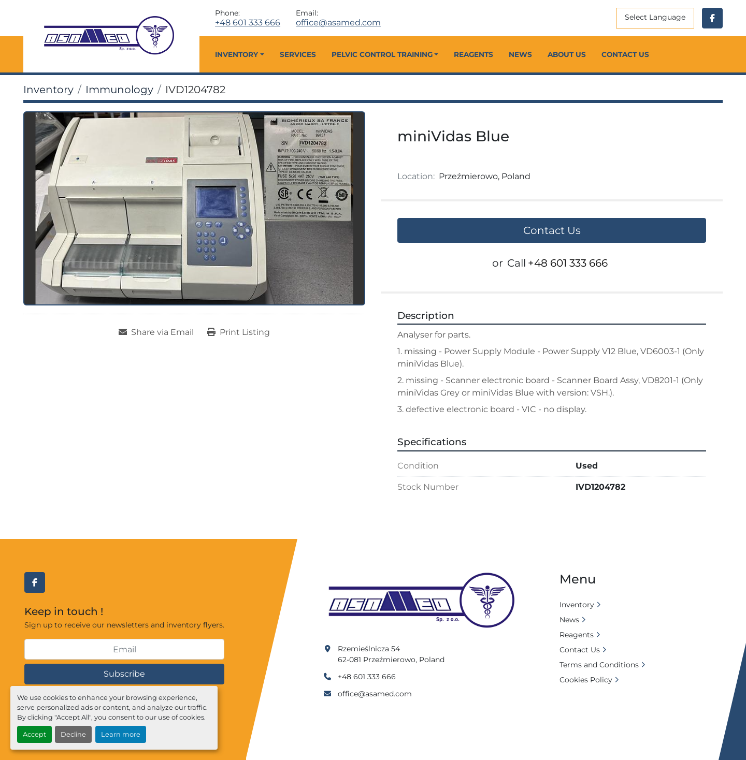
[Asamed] (424, 601)
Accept (34, 734)
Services (298, 54)
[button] (239, 54)
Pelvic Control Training (382, 54)
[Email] (124, 649)
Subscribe (124, 674)
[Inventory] (48, 89)
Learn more (120, 734)
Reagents (473, 54)
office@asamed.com (338, 23)
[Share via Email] (156, 332)
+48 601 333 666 (247, 23)
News (520, 54)
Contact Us (625, 54)
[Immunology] (119, 89)
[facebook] (712, 18)
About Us (567, 54)
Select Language (655, 17)
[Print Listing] (238, 332)
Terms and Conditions (599, 664)
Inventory (236, 54)
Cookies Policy (586, 679)
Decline (73, 734)
